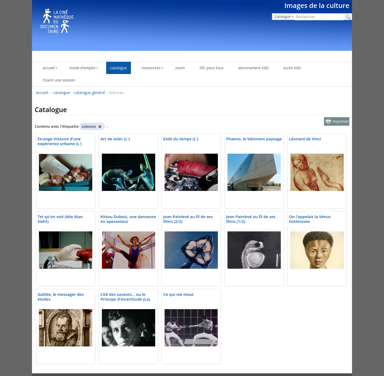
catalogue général (89, 92)
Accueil (42, 92)
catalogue (61, 92)
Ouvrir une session (59, 80)
